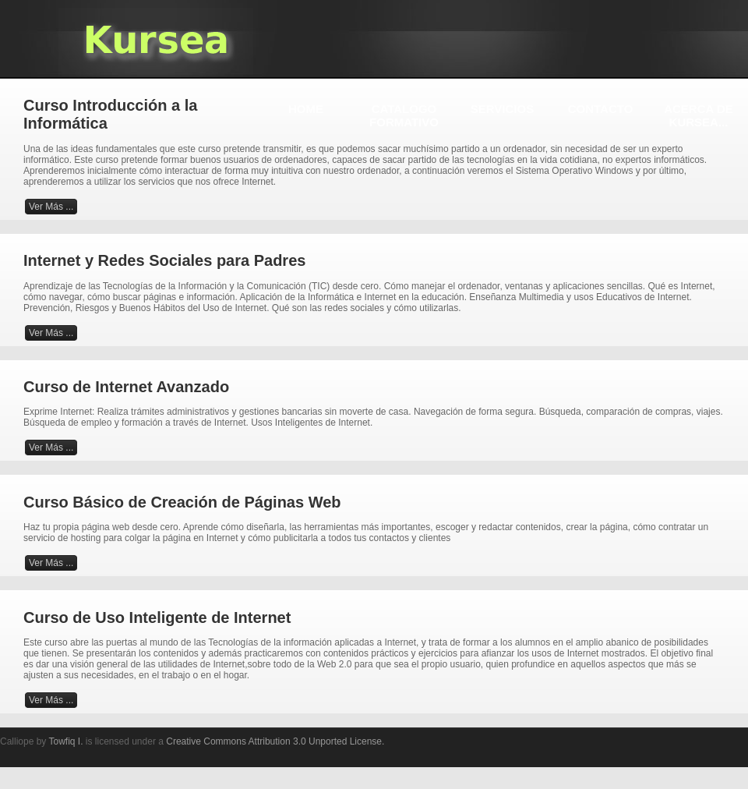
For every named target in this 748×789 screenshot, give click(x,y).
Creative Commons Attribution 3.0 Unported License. (275, 741)
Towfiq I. (65, 741)
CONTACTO (600, 108)
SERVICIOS (502, 108)
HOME (305, 108)
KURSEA (156, 41)
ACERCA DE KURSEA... (698, 115)
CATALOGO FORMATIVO (404, 115)
